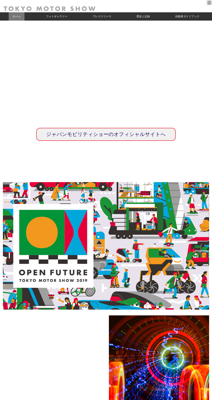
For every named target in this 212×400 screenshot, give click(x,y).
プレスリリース (102, 16)
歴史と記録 (143, 16)
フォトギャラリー (56, 16)
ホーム (17, 16)
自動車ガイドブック (187, 16)
